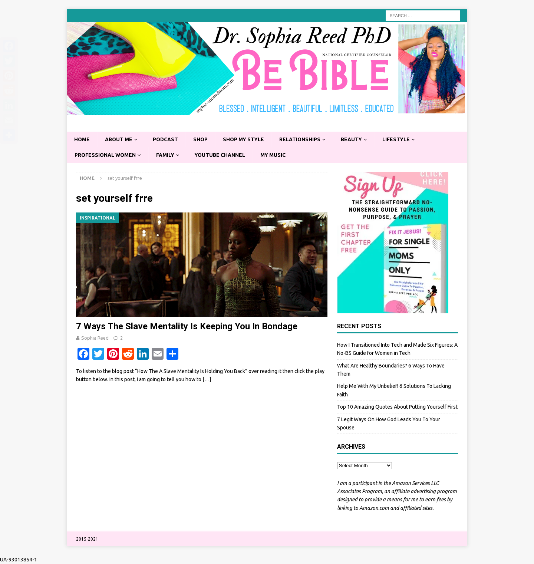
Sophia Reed (95, 337)
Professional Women (106, 155)
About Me (119, 139)
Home (82, 139)
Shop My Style (246, 139)
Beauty (355, 139)
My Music (276, 155)
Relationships (303, 139)
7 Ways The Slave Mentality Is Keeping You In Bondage (186, 326)
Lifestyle (400, 139)
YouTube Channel (222, 155)
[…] (206, 380)
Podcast (166, 139)
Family (166, 155)
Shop (202, 139)
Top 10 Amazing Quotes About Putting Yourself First (397, 407)
